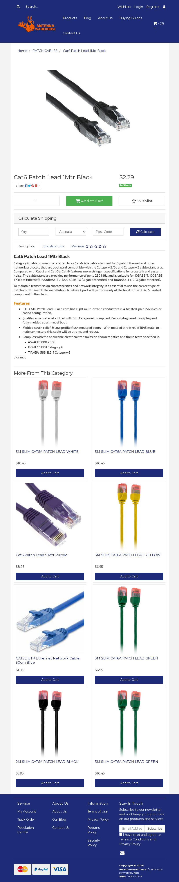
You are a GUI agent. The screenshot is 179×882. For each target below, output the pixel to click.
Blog (87, 18)
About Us (105, 18)
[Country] (71, 232)
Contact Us (71, 33)
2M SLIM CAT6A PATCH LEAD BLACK (47, 762)
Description (26, 246)
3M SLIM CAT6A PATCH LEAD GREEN (126, 658)
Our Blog (59, 820)
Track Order (26, 820)
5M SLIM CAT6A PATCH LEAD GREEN (126, 762)
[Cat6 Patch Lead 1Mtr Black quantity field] (37, 201)
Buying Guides (130, 18)
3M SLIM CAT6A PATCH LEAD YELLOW (128, 555)
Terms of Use (97, 811)
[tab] (26, 246)
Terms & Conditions (134, 839)
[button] (142, 201)
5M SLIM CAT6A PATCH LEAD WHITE (47, 451)
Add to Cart (89, 201)
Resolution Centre (25, 830)
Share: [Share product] (27, 185)
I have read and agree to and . (140, 839)
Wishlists (124, 7)
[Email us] (122, 853)
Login (138, 7)
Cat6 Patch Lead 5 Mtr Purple (41, 555)
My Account (26, 811)
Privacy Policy (98, 820)
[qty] (33, 232)
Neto (136, 872)
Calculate (145, 232)
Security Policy (93, 842)
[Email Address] (132, 829)
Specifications (53, 246)
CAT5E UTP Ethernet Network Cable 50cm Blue (48, 660)
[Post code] (108, 232)
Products (70, 18)
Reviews (88, 246)
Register (152, 7)
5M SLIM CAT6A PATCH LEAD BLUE (125, 451)
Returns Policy (93, 830)
